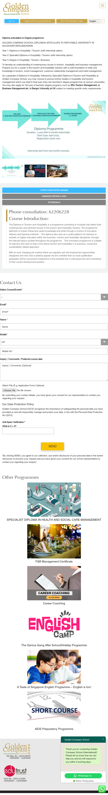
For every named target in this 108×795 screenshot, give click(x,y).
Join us (12, 21)
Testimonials (54, 202)
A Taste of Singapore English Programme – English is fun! (54, 687)
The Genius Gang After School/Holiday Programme (54, 645)
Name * (3, 319)
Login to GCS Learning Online (38, 21)
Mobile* (3, 334)
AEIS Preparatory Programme (54, 729)
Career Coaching (54, 603)
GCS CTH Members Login (72, 21)
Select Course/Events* (11, 289)
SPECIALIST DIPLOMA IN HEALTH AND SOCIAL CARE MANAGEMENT (54, 519)
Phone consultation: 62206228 (54, 190)
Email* (3, 304)
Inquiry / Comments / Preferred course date (21, 359)
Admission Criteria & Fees (54, 196)
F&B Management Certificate (54, 561)
